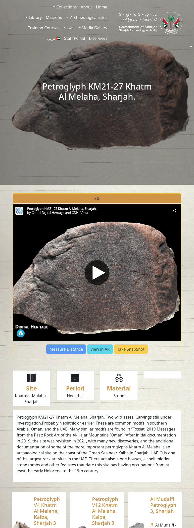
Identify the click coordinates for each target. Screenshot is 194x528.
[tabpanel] (97, 280)
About (86, 7)
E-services (98, 38)
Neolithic (75, 395)
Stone (118, 395)
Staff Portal (74, 38)
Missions (54, 17)
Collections (66, 7)
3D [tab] (97, 198)
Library (35, 17)
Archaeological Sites (88, 17)
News (68, 28)
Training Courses (43, 28)
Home (101, 7)
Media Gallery (94, 28)
